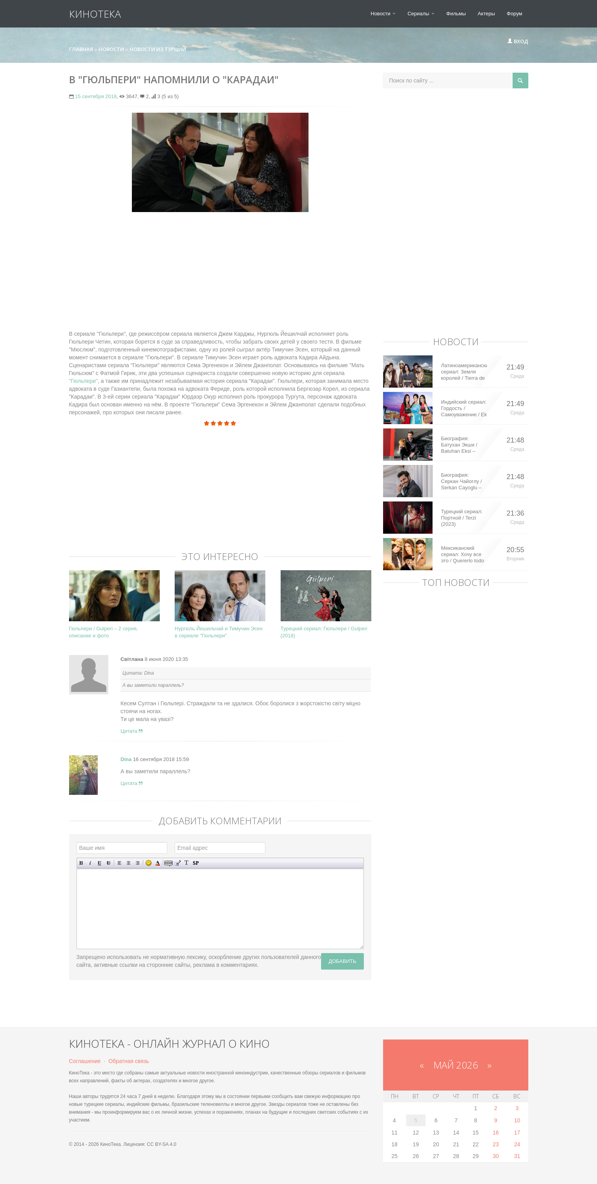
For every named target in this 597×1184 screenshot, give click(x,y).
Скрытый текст (168, 863)
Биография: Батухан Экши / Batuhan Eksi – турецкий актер (459, 445)
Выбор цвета (157, 863)
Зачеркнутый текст (108, 863)
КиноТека (95, 13)
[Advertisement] (220, 267)
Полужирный (81, 863)
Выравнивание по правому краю (137, 863)
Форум (514, 13)
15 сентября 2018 (96, 96)
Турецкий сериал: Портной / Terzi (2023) (462, 518)
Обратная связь (128, 1061)
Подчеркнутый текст (99, 863)
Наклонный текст (90, 863)
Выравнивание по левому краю (119, 863)
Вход (517, 41)
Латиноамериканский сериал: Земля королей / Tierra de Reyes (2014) (464, 371)
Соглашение (85, 1061)
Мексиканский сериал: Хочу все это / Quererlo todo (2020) (462, 554)
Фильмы (456, 13)
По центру (128, 863)
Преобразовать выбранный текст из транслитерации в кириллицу (186, 863)
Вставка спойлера (195, 863)
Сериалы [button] (421, 13)
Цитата (131, 731)
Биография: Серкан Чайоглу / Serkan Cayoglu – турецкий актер (461, 481)
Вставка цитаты (177, 863)
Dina (125, 759)
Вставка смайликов (148, 863)
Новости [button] (383, 13)
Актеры (486, 13)
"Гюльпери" (83, 381)
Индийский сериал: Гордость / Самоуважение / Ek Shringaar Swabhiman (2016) (464, 408)
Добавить (342, 961)
